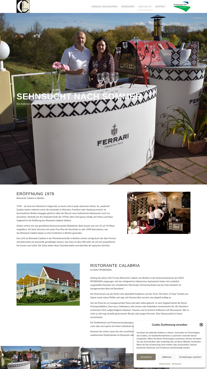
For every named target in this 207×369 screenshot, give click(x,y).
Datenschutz (164, 363)
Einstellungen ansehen (190, 357)
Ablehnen (166, 357)
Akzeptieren (146, 357)
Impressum (176, 363)
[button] (201, 324)
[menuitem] (104, 6)
